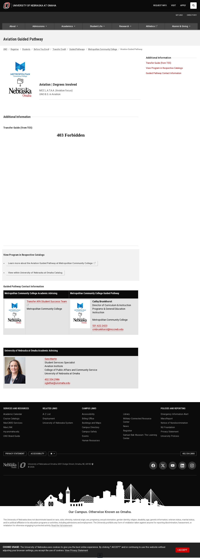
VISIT (173, 5)
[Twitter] (163, 466)
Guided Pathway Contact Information (163, 73)
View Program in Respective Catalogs (164, 68)
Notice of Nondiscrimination (174, 423)
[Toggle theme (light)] (52, 454)
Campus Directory (90, 427)
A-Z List (47, 414)
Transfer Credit (59, 50)
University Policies (170, 436)
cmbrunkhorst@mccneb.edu (107, 330)
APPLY (183, 5)
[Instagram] (192, 466)
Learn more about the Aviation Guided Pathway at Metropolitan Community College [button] (50, 263)
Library (126, 414)
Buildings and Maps (91, 423)
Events (85, 436)
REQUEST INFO (160, 5)
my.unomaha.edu (11, 432)
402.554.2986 (52, 380)
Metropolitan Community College (102, 50)
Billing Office (88, 419)
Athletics (150, 27)
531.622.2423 (99, 326)
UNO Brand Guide (11, 436)
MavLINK (7, 427)
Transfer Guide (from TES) (158, 63)
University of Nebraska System (58, 423)
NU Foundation (168, 427)
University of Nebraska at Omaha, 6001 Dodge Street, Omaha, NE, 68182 (60, 464)
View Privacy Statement (76, 551)
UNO (5, 50)
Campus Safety (89, 432)
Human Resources (91, 441)
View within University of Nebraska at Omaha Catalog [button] (35, 273)
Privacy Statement (169, 432)
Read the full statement (61, 526)
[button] (13, 27)
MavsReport (167, 419)
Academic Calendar (12, 414)
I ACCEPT (182, 550)
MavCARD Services (12, 423)
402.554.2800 (188, 454)
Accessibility (88, 414)
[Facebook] (153, 466)
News (126, 426)
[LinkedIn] (182, 466)
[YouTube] (173, 466)
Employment (49, 419)
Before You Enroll (41, 50)
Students (26, 50)
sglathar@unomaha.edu (57, 383)
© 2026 (31, 467)
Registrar (15, 50)
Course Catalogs (11, 419)
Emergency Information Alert (174, 414)
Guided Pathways (77, 50)
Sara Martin (51, 359)
